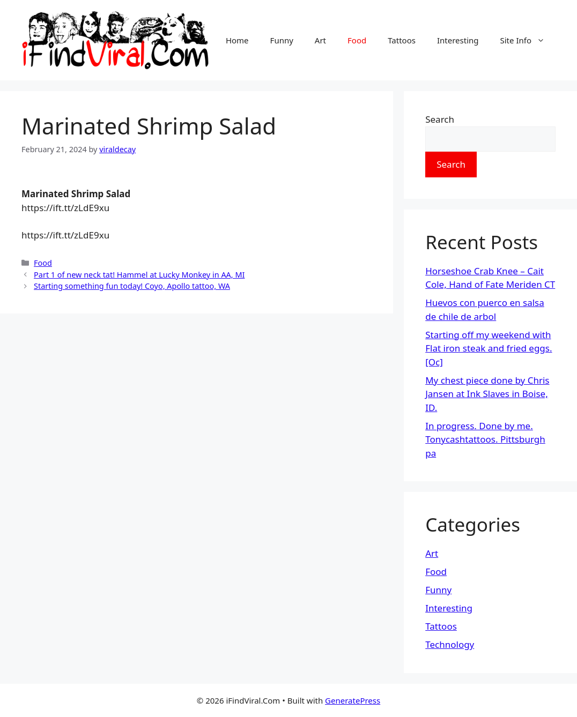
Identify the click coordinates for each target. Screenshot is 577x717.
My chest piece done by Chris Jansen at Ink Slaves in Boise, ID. (487, 394)
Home (237, 40)
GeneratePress (352, 700)
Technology (449, 644)
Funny (281, 40)
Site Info (528, 40)
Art (320, 40)
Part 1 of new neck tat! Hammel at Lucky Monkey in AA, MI (139, 275)
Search (439, 119)
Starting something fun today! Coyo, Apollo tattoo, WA (132, 286)
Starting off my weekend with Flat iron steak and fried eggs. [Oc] (488, 348)
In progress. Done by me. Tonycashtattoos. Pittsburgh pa (485, 439)
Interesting (458, 40)
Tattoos (402, 40)
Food (356, 40)
